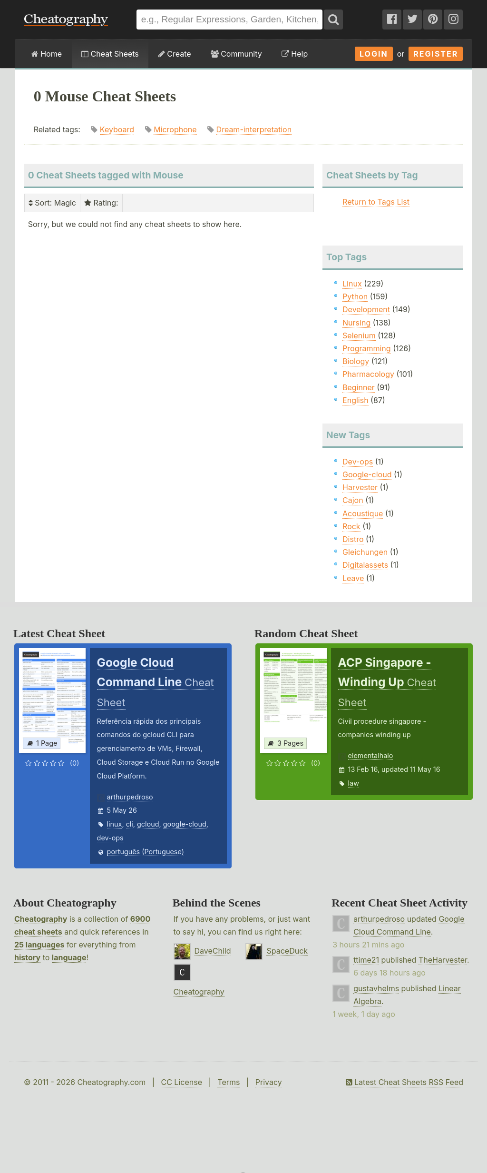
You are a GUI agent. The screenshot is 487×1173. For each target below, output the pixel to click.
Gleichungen (365, 552)
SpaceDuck (287, 951)
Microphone (175, 129)
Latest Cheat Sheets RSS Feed (404, 1082)
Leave (353, 578)
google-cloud (184, 824)
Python (355, 296)
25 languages (39, 944)
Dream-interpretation (254, 129)
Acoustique (362, 513)
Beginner (358, 387)
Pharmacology (368, 374)
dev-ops (110, 838)
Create (174, 54)
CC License (181, 1082)
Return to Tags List (375, 202)
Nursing (356, 322)
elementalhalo (370, 755)
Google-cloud (366, 474)
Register (435, 54)
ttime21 (366, 960)
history (27, 957)
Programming (366, 348)
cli (129, 824)
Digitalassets (365, 565)
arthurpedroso (130, 797)
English (355, 400)
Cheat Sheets (110, 54)
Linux (352, 283)
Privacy (268, 1082)
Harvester (360, 487)
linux (114, 824)
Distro (352, 539)
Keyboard (117, 129)
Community (236, 54)
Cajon (352, 500)
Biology (355, 361)
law (353, 783)
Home (46, 54)
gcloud (148, 824)
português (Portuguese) (145, 852)
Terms (228, 1082)
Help (295, 54)
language (69, 957)
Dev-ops (357, 461)
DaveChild (213, 951)
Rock (351, 526)
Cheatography (40, 919)
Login (374, 54)
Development (366, 309)
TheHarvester (443, 960)
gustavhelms (376, 988)
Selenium (359, 335)
